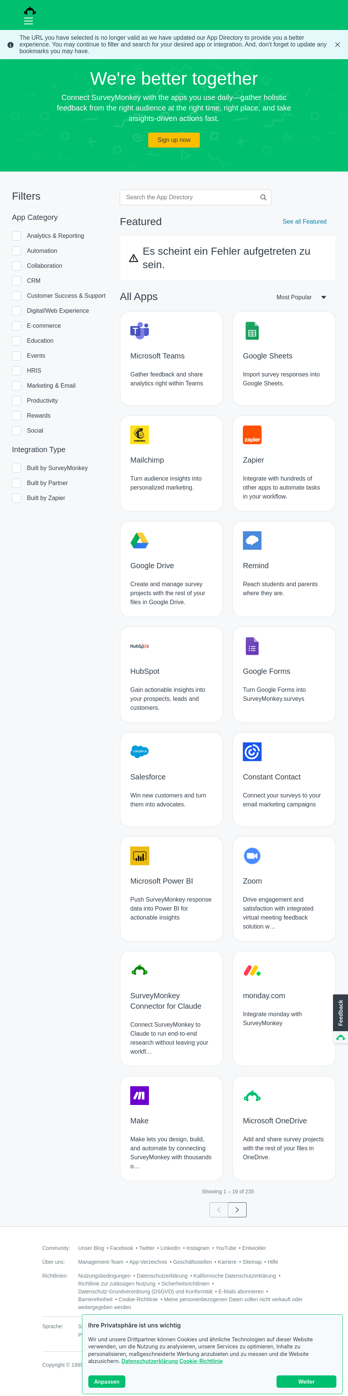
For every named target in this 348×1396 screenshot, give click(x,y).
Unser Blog (91, 1248)
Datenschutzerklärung (150, 1361)
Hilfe (273, 1262)
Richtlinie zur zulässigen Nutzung (116, 1284)
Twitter (147, 1248)
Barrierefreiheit (95, 1299)
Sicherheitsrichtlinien (185, 1284)
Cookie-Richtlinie (201, 1361)
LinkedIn (170, 1248)
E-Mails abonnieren (241, 1291)
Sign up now (174, 140)
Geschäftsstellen (192, 1262)
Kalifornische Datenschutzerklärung (234, 1276)
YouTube (226, 1248)
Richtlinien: (55, 1276)
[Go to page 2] (237, 1209)
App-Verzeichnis (148, 1262)
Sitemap (252, 1262)
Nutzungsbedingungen (104, 1276)
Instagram (198, 1248)
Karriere (227, 1262)
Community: (56, 1248)
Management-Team (100, 1262)
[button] (340, 1019)
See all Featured (305, 221)
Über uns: (53, 1262)
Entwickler (254, 1248)
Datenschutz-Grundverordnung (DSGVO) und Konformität (145, 1291)
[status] (174, 44)
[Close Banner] (337, 45)
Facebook (121, 1248)
